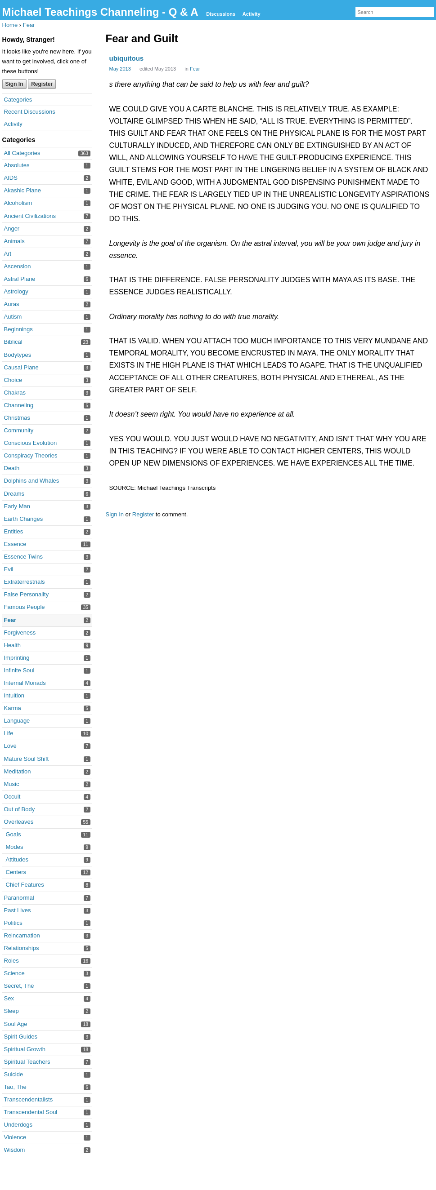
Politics (13, 922)
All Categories (22, 153)
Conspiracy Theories (31, 455)
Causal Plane (21, 367)
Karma (12, 708)
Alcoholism (18, 203)
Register (42, 84)
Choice (13, 380)
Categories (18, 99)
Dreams (14, 493)
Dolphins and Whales (31, 480)
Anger (12, 228)
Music (11, 784)
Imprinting (17, 657)
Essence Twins (23, 556)
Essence (15, 544)
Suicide (13, 1074)
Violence (15, 1137)
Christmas (17, 417)
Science (14, 973)
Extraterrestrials (24, 581)
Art (8, 253)
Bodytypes (17, 354)
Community (19, 430)
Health (12, 645)
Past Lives (17, 910)
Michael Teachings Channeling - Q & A (101, 12)
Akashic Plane (22, 190)
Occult (12, 796)
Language (17, 720)
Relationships (21, 948)
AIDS (11, 177)
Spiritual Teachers (27, 1061)
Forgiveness (20, 632)
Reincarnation (22, 935)
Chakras (15, 392)
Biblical (13, 341)
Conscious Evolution (30, 443)
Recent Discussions (29, 111)
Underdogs (18, 1124)
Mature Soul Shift (26, 758)
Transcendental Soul (31, 1112)
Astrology (16, 291)
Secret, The (19, 985)
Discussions (220, 14)
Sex (9, 998)
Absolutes (17, 165)
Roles (11, 960)
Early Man (17, 506)
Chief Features (25, 884)
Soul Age (15, 1024)
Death (12, 468)
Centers (16, 872)
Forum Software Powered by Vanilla (220, 1179)
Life (8, 733)
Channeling (19, 405)
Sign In (14, 84)
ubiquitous (126, 58)
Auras (11, 304)
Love (10, 745)
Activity (252, 14)
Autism (13, 316)
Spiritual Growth (24, 1049)
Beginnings (18, 329)
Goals (13, 834)
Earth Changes (23, 518)
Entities (13, 531)
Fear (10, 620)
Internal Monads (25, 682)
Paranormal (19, 897)
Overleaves (19, 821)
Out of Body (19, 809)
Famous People (24, 607)
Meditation (17, 771)
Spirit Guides (20, 1036)
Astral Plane (20, 278)
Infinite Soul (19, 670)
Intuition (14, 695)
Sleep (11, 1011)
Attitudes (17, 859)
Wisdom (14, 1149)
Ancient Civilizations (30, 216)
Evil (8, 569)
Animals (14, 241)
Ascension (17, 266)
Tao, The (15, 1086)
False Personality (26, 594)
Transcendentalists (28, 1099)
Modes (14, 847)
